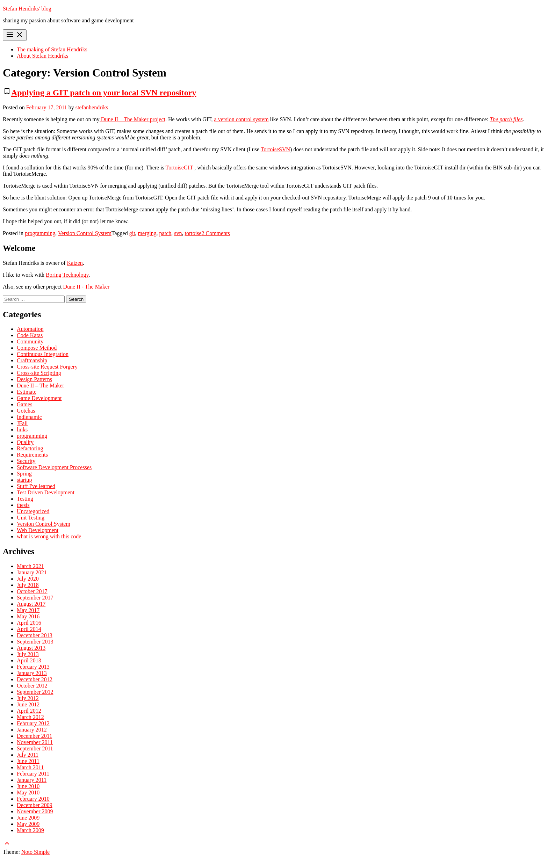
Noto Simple (35, 852)
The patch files (506, 119)
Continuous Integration (42, 354)
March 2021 (30, 566)
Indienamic (29, 417)
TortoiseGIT (179, 167)
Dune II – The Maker (40, 385)
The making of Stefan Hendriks (52, 49)
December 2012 (34, 679)
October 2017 (32, 591)
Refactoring (30, 448)
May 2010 (28, 792)
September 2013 (35, 642)
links (22, 429)
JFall (22, 423)
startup (24, 480)
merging (147, 233)
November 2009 (35, 811)
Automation (30, 329)
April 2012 (29, 711)
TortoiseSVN (275, 149)
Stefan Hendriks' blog (27, 9)
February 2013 (33, 667)
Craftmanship (32, 360)
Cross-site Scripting (39, 373)
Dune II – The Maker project (132, 119)
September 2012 (35, 692)
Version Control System (84, 233)
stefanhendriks (91, 107)
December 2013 (34, 635)
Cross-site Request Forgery (47, 367)
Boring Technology (67, 275)
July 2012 (28, 698)
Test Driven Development (45, 492)
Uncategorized (33, 511)
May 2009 (28, 824)
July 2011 (27, 755)
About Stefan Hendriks (42, 56)
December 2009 (34, 805)
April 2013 (29, 660)
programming (40, 233)
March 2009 (30, 830)
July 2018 (28, 585)
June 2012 (28, 704)
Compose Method (37, 348)
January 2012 (32, 730)
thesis (23, 505)
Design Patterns (34, 379)
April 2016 (29, 623)
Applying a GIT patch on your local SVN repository (103, 92)
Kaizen (75, 263)
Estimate (26, 392)
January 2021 (32, 572)
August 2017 (31, 604)
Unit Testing (30, 518)
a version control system (241, 119)
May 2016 (28, 616)
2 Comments (216, 233)
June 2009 (28, 818)
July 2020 (28, 579)
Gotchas (26, 411)
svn (178, 233)
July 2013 (28, 654)
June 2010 (28, 786)
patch (165, 233)
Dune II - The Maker (86, 287)
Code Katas (30, 335)
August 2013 (31, 648)
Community (30, 341)
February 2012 (33, 723)
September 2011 (35, 748)
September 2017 (35, 598)
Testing (25, 499)
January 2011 (31, 780)
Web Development (37, 530)
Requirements (32, 455)
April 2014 (29, 629)
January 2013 (32, 673)
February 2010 (33, 799)
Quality (25, 442)
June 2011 (28, 761)
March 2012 (30, 717)
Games (24, 404)
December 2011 (34, 736)
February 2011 (33, 774)
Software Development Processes (54, 467)
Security (26, 461)
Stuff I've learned (36, 486)
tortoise (193, 233)
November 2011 (35, 742)
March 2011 (30, 767)
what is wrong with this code (49, 536)
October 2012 (32, 686)
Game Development (39, 398)
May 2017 (28, 610)
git (132, 233)
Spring (24, 474)
